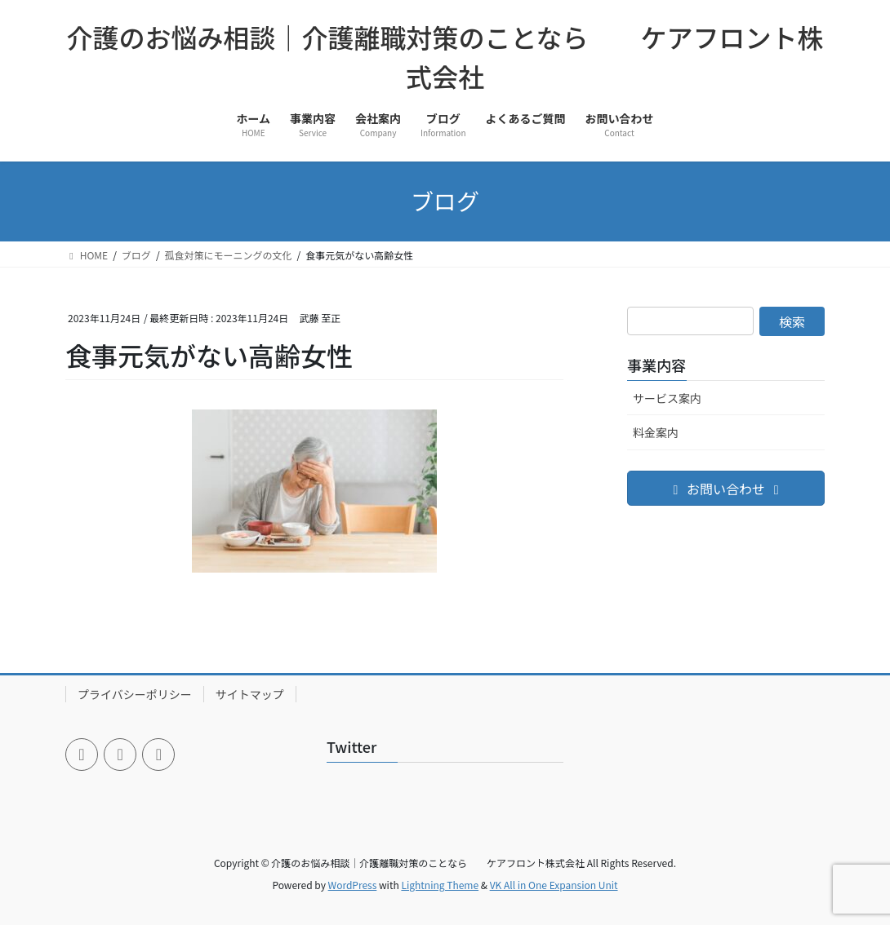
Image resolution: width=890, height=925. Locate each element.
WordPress (352, 885)
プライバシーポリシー (135, 694)
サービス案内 (667, 398)
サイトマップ (250, 694)
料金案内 (656, 432)
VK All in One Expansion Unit (554, 885)
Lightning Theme (439, 885)
